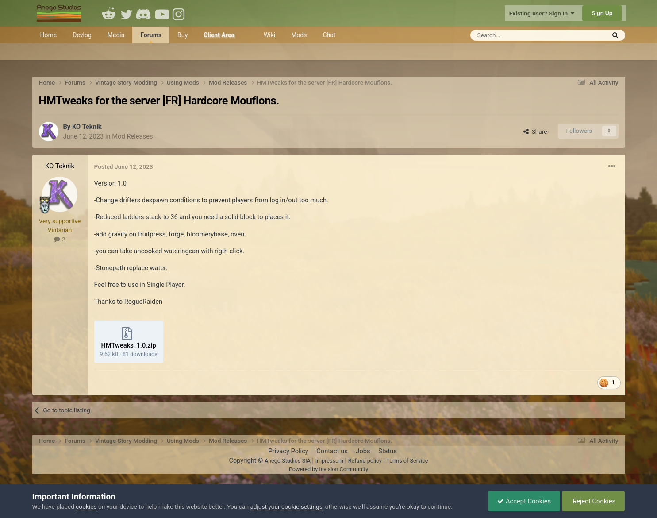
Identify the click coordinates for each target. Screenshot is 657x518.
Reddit (109, 13)
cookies (86, 506)
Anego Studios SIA (288, 460)
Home (48, 35)
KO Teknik (87, 127)
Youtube (162, 13)
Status (387, 451)
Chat (329, 35)
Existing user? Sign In (541, 13)
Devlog (82, 35)
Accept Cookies (524, 501)
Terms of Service (407, 460)
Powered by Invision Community (328, 469)
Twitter (126, 13)
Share (535, 131)
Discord (144, 13)
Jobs (363, 451)
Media (116, 35)
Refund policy (365, 460)
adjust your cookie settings (286, 506)
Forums (150, 37)
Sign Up (602, 12)
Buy (182, 35)
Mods (299, 35)
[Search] (516, 35)
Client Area (219, 35)
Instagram (179, 13)
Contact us (332, 451)
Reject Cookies (593, 501)
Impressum (329, 460)
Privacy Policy (288, 451)
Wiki (269, 35)
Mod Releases (132, 136)
